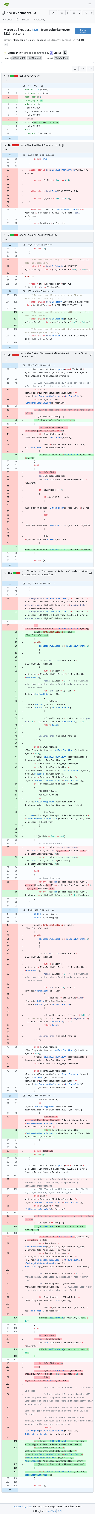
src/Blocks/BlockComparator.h (40, 145)
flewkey (12, 12)
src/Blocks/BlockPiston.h (36, 235)
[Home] (6, 4)
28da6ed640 (61, 58)
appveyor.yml (28, 76)
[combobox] (75, 68)
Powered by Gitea (23, 1506)
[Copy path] (38, 76)
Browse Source (83, 31)
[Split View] (82, 68)
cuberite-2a (28, 12)
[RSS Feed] (53, 12)
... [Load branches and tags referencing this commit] (6, 44)
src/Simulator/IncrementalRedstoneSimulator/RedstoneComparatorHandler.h (55, 573)
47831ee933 (18, 58)
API (60, 1511)
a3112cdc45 (34, 58)
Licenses (51, 1511)
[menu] (90, 68)
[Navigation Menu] (90, 4)
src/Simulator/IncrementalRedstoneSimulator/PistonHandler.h (54, 355)
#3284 (36, 30)
